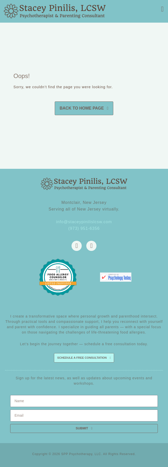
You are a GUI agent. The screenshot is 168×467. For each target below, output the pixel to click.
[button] (162, 9)
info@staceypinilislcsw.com (84, 222)
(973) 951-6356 (84, 228)
